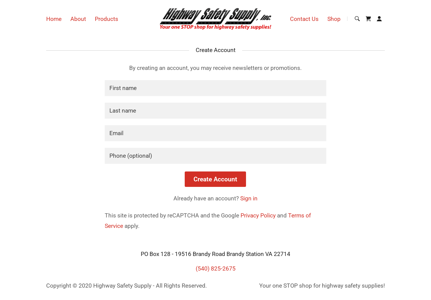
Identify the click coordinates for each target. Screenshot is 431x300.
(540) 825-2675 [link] (216, 268)
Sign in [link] (249, 198)
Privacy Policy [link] (258, 215)
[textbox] (215, 88)
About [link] (78, 19)
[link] (215, 18)
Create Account (215, 179)
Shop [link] (334, 19)
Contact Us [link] (304, 19)
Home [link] (54, 19)
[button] (379, 18)
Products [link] (106, 19)
